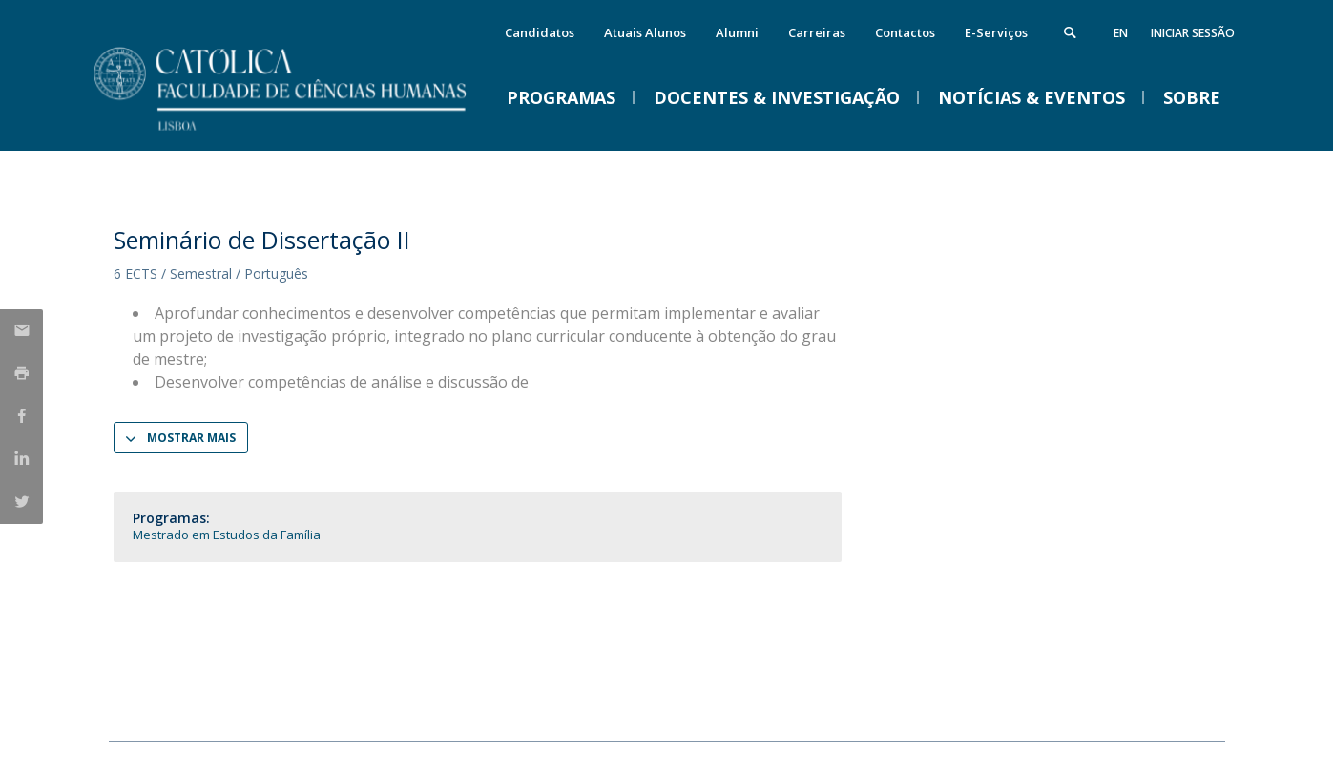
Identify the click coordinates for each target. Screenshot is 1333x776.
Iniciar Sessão (1193, 33)
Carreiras (816, 32)
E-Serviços (996, 32)
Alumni (737, 32)
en (1121, 33)
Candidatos (539, 32)
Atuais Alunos (645, 32)
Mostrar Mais (191, 438)
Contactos (905, 32)
